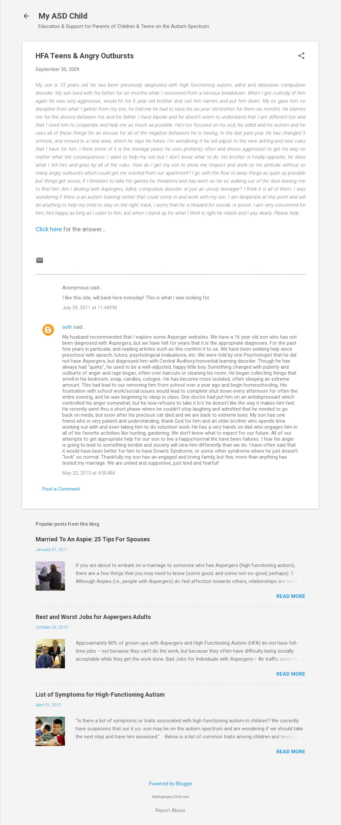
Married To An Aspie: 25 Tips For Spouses (93, 539)
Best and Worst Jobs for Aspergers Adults (93, 616)
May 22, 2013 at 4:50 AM (88, 473)
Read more (290, 596)
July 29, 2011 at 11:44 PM (89, 308)
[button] (301, 56)
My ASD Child (63, 16)
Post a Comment (61, 489)
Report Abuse (170, 810)
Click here (49, 229)
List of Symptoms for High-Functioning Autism (100, 694)
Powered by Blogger (170, 784)
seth (67, 327)
